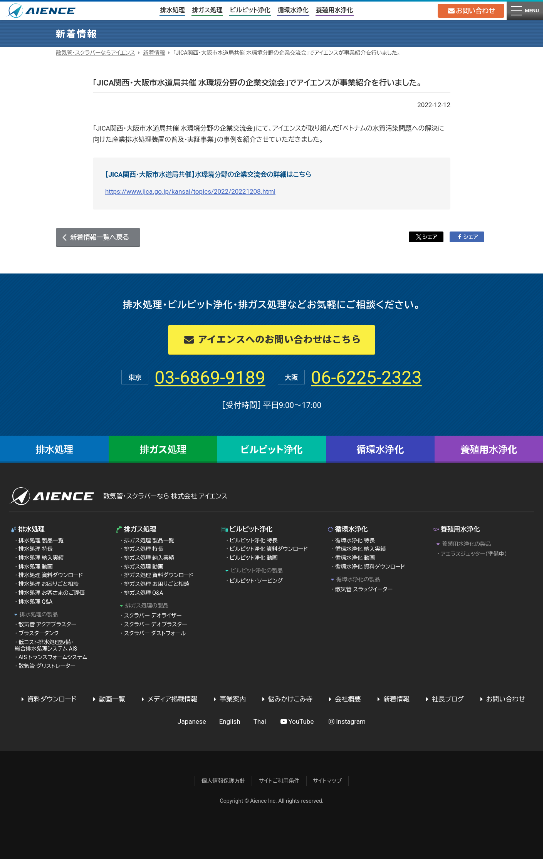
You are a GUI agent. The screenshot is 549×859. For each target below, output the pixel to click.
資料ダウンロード (47, 699)
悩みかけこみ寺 (285, 699)
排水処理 (172, 10)
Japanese (192, 721)
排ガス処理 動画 (143, 567)
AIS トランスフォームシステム (52, 657)
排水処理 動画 (35, 567)
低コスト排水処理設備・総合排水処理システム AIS (46, 645)
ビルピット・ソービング (256, 581)
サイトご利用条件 (279, 781)
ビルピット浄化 (250, 10)
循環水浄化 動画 (355, 558)
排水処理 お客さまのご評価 (51, 593)
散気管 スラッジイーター (364, 589)
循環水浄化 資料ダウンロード (370, 567)
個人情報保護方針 (223, 781)
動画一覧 (107, 699)
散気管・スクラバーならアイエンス (95, 53)
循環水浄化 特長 (355, 540)
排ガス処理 (207, 10)
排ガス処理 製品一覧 (149, 540)
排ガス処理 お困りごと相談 (156, 584)
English (229, 721)
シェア (426, 237)
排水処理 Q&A (35, 602)
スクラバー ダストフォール (155, 633)
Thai (260, 721)
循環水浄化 (292, 10)
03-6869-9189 (204, 377)
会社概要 (343, 699)
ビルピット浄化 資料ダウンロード (269, 549)
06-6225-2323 (371, 377)
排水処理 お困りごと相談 (48, 584)
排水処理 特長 (35, 549)
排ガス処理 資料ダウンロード (158, 575)
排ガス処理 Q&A (143, 593)
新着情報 (154, 53)
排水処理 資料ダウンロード (50, 575)
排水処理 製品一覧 (41, 540)
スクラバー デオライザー (152, 615)
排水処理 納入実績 (41, 558)
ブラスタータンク (38, 633)
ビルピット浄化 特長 (253, 540)
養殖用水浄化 (334, 10)
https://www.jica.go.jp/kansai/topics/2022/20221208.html (190, 191)
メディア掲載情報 (168, 699)
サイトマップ (327, 781)
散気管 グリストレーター (47, 666)
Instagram (346, 721)
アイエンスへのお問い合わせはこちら (271, 339)
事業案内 (228, 699)
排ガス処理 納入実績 (149, 558)
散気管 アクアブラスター (47, 624)
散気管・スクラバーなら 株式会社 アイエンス (165, 496)
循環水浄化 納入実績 (360, 549)
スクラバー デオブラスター (155, 624)
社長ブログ (443, 699)
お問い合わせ (470, 11)
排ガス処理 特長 (143, 549)
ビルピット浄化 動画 (253, 558)
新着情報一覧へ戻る (99, 237)
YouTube (296, 721)
